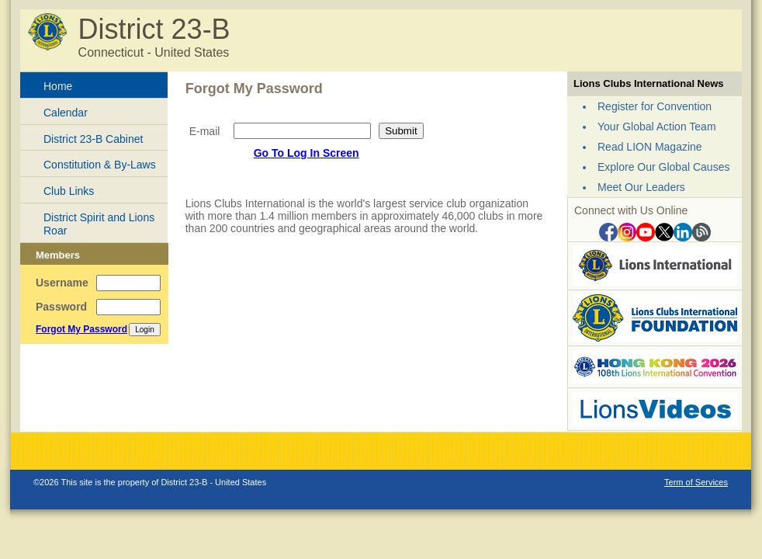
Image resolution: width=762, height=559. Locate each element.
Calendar (65, 112)
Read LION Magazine (649, 147)
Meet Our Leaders (641, 187)
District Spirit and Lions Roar (98, 224)
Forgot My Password (81, 329)
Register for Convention (654, 106)
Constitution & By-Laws (99, 164)
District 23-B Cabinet (93, 139)
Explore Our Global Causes (663, 167)
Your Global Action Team (656, 126)
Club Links (68, 191)
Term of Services (696, 482)
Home (57, 86)
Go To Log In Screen (306, 153)
